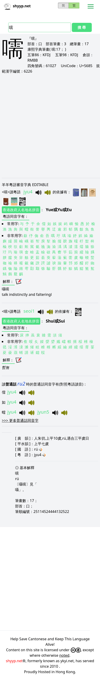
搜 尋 (82, 27)
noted (64, 655)
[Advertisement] (50, 126)
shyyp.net (14, 660)
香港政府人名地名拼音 (21, 209)
